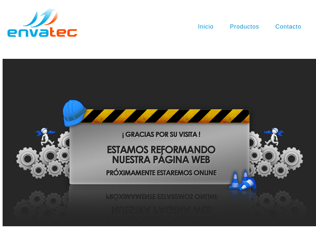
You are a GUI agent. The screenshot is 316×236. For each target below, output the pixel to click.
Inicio (206, 26)
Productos (244, 26)
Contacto (288, 26)
